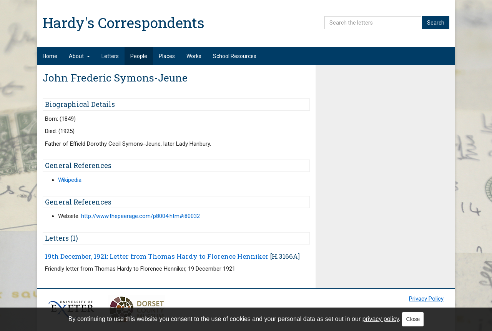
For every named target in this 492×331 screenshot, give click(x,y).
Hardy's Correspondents (123, 22)
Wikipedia (69, 179)
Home (50, 56)
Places (167, 56)
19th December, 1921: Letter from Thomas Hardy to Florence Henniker (157, 256)
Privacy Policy (426, 298)
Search (435, 23)
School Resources (234, 56)
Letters (110, 56)
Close (413, 319)
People (138, 56)
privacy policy (380, 319)
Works (193, 56)
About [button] (79, 56)
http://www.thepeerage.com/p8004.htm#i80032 (140, 216)
